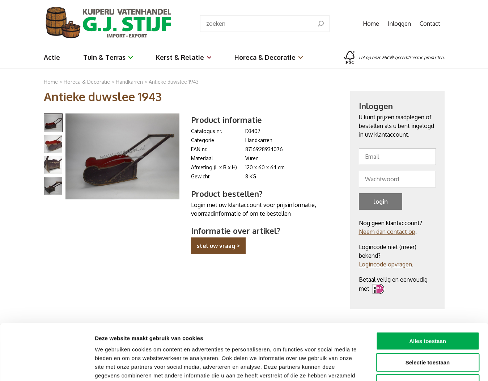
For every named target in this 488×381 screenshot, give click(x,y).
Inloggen (399, 23)
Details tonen (391, 367)
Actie (52, 57)
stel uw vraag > (218, 245)
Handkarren (130, 82)
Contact (430, 23)
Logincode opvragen (385, 264)
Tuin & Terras (108, 57)
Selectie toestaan (428, 314)
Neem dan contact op (387, 231)
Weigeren (427, 335)
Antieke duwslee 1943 (174, 82)
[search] (321, 23)
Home (371, 23)
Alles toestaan (427, 292)
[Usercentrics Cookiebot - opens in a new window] (46, 366)
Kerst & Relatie (183, 57)
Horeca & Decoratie (268, 57)
